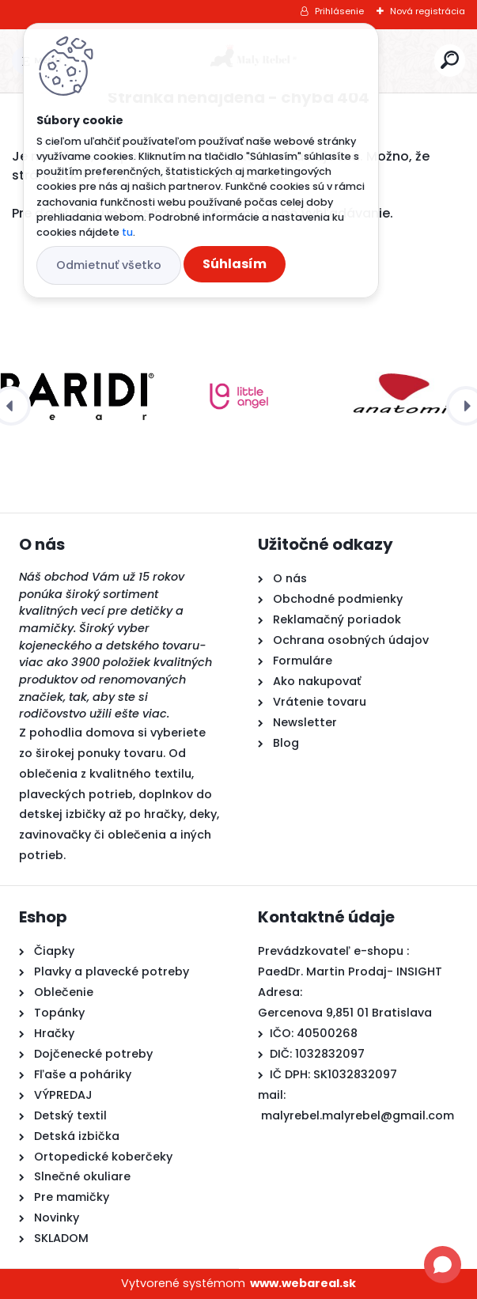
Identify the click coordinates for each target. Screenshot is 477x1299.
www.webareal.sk (303, 1283)
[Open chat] (442, 1264)
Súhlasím (235, 264)
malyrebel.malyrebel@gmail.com (357, 1115)
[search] (449, 59)
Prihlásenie (339, 11)
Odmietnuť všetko (108, 265)
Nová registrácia (427, 11)
